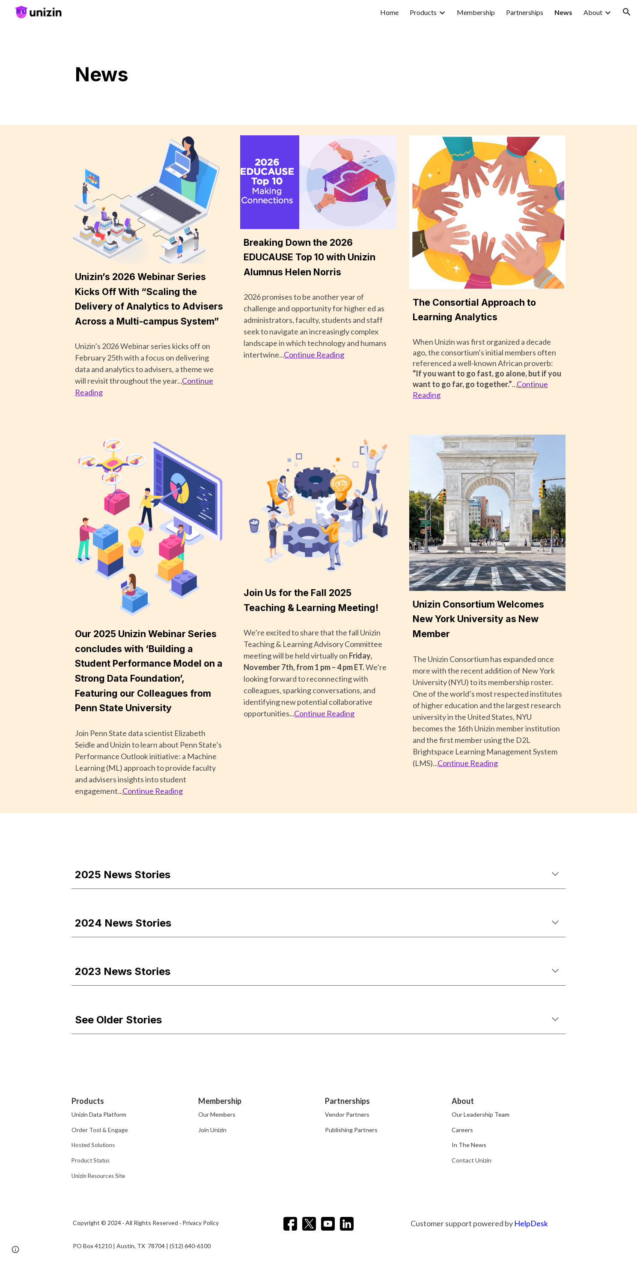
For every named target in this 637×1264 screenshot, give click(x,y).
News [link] (563, 12)
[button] (626, 12)
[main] (318, 74)
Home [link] (389, 12)
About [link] (592, 12)
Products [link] (423, 12)
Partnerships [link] (524, 12)
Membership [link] (476, 12)
